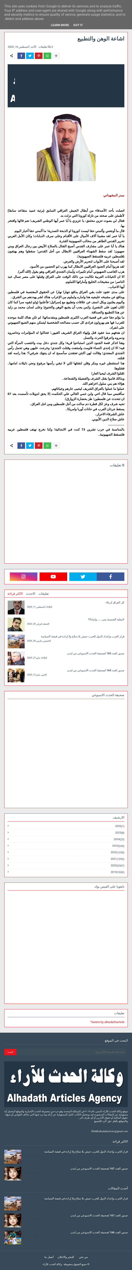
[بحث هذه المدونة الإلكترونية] (71, 1052)
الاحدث (30, 594)
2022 (117, 852)
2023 (118, 846)
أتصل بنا (49, 1257)
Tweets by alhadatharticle (107, 1022)
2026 (119, 826)
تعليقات (43, 594)
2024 (119, 839)
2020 (117, 865)
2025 (119, 832)
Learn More (60, 25)
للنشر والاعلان (66, 1257)
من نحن (83, 1257)
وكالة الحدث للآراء (52, 1264)
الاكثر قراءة (15, 594)
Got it (78, 25)
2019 (117, 872)
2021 (117, 859)
